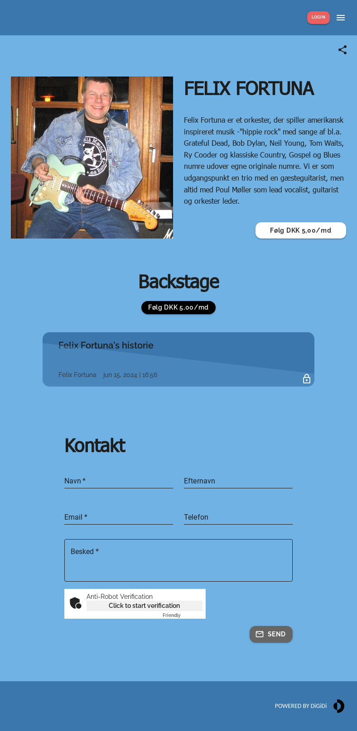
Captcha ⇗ (183, 615)
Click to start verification (144, 605)
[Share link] (342, 50)
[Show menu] (341, 18)
